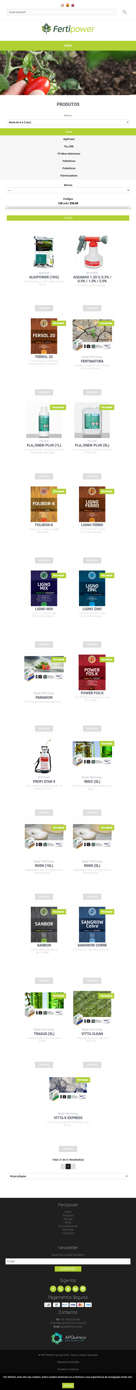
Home (68, 1211)
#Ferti (68, 1222)
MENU (68, 45)
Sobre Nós (68, 1229)
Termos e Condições (68, 1362)
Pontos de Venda (68, 1226)
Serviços (68, 1219)
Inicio (67, 115)
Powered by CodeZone (68, 1369)
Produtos (68, 1215)
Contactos (68, 1233)
